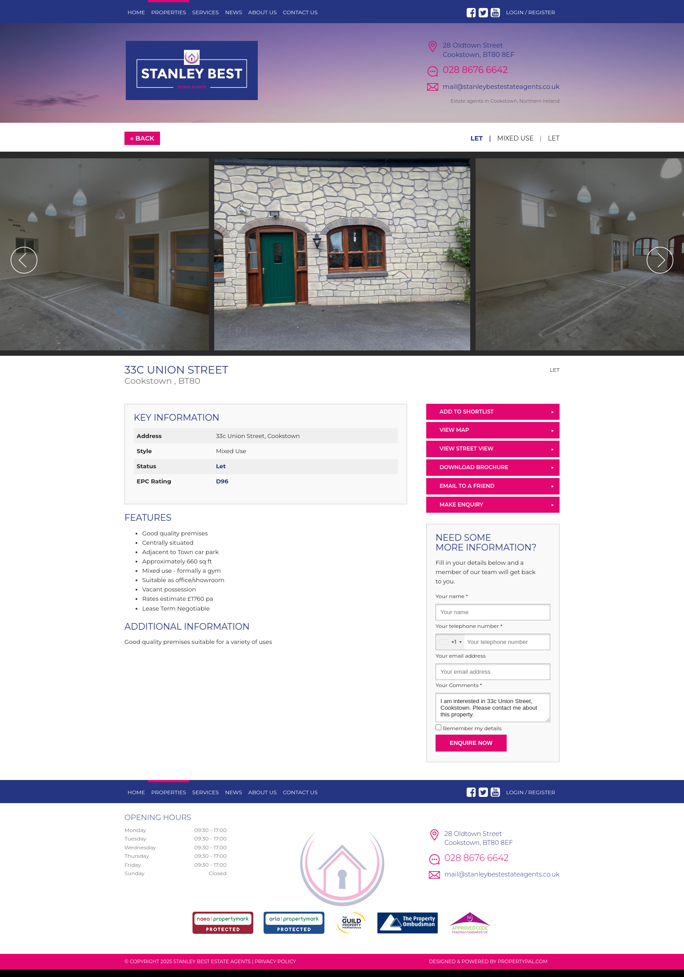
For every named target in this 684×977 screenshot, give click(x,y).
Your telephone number (469, 633)
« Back (142, 145)
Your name (452, 604)
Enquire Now (471, 750)
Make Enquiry (461, 511)
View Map (454, 437)
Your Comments (459, 693)
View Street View (466, 456)
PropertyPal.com (523, 968)
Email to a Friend (467, 493)
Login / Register (530, 12)
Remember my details (472, 735)
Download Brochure (474, 474)
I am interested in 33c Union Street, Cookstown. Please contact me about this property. (493, 715)
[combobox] (450, 649)
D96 (222, 488)
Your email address (461, 663)
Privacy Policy (275, 968)
